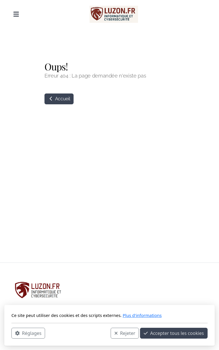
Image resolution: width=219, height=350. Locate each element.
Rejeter (124, 333)
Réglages (28, 333)
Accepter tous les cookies (174, 333)
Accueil (59, 98)
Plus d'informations (142, 315)
